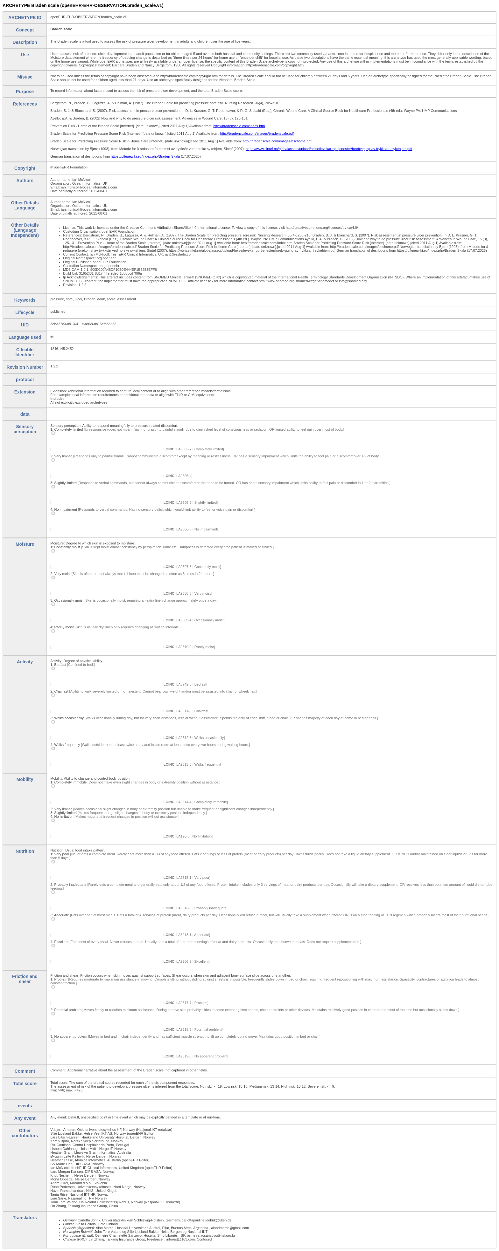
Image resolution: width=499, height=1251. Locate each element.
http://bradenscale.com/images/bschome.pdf (277, 141)
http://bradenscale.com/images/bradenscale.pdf (257, 133)
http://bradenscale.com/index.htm (239, 126)
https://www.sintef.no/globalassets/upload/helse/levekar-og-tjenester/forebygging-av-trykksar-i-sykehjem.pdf (329, 149)
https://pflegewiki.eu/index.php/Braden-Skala (145, 156)
